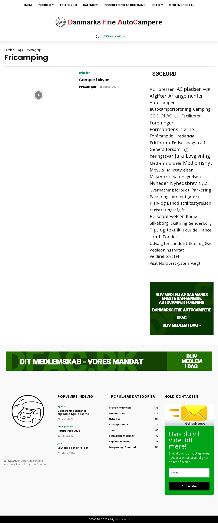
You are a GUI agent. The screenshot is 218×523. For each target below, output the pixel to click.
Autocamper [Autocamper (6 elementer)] (162, 102)
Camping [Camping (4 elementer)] (202, 109)
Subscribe (189, 486)
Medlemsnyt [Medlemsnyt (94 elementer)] (197, 162)
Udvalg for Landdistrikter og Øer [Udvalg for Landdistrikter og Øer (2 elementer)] (181, 243)
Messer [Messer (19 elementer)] (157, 169)
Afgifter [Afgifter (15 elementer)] (158, 96)
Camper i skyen (94, 79)
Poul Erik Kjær (87, 86)
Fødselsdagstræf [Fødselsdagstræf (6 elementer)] (188, 142)
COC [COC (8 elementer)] (154, 116)
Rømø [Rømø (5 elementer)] (191, 216)
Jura (60, 443)
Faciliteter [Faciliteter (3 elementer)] (191, 116)
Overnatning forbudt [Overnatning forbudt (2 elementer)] (169, 190)
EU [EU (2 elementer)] (176, 116)
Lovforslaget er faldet (73, 448)
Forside (9, 49)
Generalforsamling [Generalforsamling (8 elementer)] (169, 149)
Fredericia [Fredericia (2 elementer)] (184, 136)
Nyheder (84, 72)
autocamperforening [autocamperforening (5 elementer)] (170, 109)
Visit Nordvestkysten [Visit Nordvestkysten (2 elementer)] (169, 263)
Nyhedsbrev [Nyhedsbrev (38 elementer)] (183, 183)
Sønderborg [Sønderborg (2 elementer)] (200, 223)
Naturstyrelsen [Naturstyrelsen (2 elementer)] (186, 176)
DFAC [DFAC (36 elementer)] (166, 115)
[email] (189, 472)
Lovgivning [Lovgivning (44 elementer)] (198, 156)
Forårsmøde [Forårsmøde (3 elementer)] (161, 136)
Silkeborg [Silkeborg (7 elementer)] (159, 223)
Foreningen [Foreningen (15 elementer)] (162, 122)
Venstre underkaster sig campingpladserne (73, 412)
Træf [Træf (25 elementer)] (155, 236)
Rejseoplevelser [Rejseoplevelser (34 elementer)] (167, 216)
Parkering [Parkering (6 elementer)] (201, 190)
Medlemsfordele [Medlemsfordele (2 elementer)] (165, 163)
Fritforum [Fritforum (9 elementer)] (160, 142)
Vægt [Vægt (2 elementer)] (196, 263)
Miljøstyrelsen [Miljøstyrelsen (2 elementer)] (180, 170)
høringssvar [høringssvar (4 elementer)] (161, 156)
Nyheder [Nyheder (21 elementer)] (159, 183)
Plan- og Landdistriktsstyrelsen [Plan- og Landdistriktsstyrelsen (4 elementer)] (180, 203)
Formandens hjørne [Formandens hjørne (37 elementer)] (172, 129)
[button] (109, 36)
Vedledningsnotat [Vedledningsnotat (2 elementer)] (167, 250)
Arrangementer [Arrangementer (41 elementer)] (185, 96)
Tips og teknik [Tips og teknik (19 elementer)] (165, 229)
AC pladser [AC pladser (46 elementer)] (189, 89)
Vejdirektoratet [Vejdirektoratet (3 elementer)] (164, 256)
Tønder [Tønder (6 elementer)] (169, 236)
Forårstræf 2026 (69, 431)
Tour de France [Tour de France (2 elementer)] (196, 230)
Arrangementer (65, 426)
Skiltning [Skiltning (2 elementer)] (179, 223)
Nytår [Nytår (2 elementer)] (204, 183)
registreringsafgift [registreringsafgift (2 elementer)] (167, 209)
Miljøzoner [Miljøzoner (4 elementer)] (160, 176)
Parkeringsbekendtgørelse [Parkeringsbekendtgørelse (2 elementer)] (175, 196)
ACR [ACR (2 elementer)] (206, 89)
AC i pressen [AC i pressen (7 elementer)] (162, 89)
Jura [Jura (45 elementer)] (179, 156)
